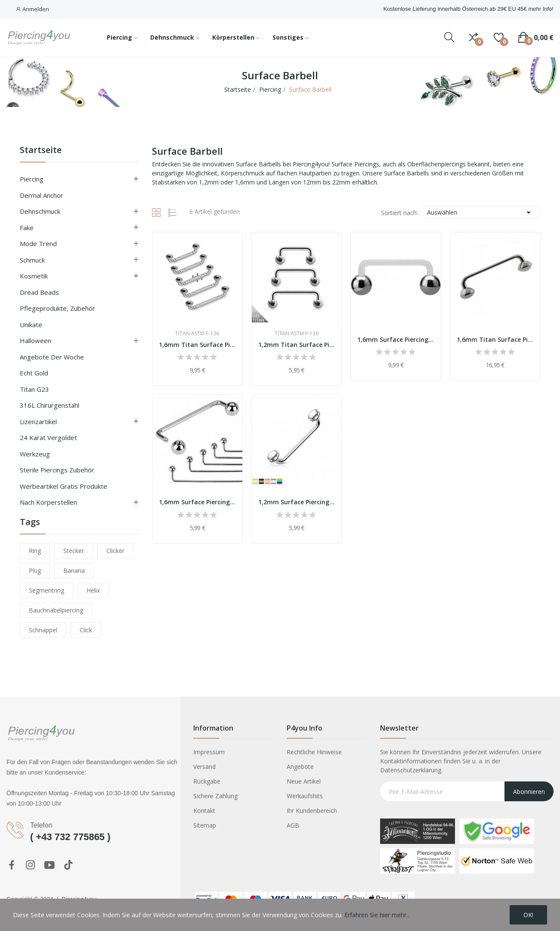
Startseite (41, 151)
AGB (293, 825)
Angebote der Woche (52, 357)
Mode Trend (38, 243)
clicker (115, 551)
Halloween (35, 340)
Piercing (31, 179)
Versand (204, 766)
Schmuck (32, 260)
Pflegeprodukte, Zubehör (57, 308)
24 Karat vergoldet (48, 437)
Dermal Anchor (41, 195)
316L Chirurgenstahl (49, 405)
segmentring (46, 590)
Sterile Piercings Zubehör (57, 470)
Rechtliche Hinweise (314, 752)
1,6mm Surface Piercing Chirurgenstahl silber (197, 502)
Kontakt (204, 810)
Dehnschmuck (40, 211)
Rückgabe (206, 781)
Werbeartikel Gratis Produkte (63, 486)
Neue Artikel (304, 781)
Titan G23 (34, 389)
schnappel (43, 630)
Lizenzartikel (38, 421)
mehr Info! (541, 9)
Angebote (300, 766)
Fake (27, 227)
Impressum (209, 752)
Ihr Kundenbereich (312, 810)
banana (74, 570)
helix (93, 590)
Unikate (31, 324)
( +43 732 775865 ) (70, 836)
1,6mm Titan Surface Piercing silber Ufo (495, 339)
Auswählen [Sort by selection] (480, 212)
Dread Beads (39, 292)
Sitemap (204, 825)
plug (35, 570)
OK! (528, 915)
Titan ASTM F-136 (197, 333)
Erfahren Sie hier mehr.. (376, 915)
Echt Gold (34, 373)
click (86, 630)
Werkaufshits (305, 796)
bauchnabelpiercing (56, 610)
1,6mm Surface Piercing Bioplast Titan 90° (395, 339)
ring (35, 551)
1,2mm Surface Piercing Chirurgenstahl (296, 502)
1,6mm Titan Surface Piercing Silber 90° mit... (197, 345)
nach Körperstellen (48, 502)
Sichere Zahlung (215, 796)
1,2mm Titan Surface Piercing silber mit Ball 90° (296, 345)
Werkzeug (35, 454)
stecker (73, 551)
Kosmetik (34, 276)
